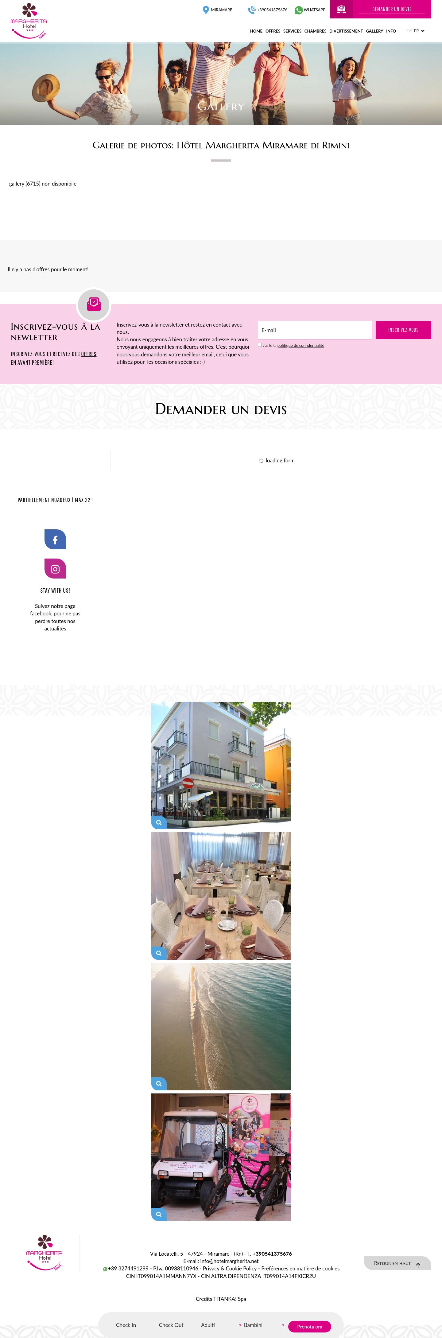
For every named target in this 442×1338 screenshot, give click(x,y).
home (256, 31)
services (292, 31)
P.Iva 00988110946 (175, 1268)
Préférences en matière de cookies (300, 1268)
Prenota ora (309, 1326)
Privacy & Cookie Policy (230, 1268)
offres (273, 31)
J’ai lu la (293, 345)
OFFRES (88, 353)
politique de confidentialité (300, 345)
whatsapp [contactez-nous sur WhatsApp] (310, 9)
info (391, 31)
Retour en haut (397, 1264)
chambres (315, 31)
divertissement (346, 31)
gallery (374, 31)
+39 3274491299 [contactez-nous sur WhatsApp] (126, 1268)
